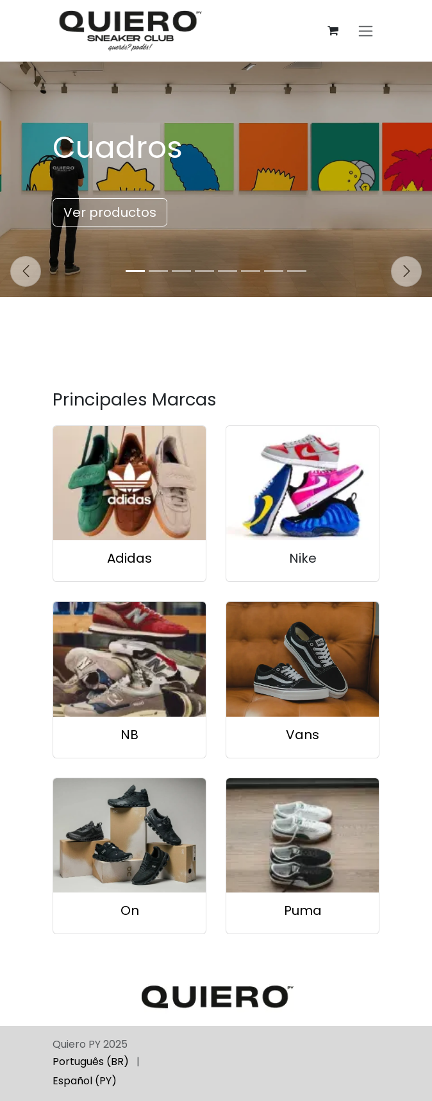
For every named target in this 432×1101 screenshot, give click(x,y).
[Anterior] (25, 271)
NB (129, 735)
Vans (302, 735)
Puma (303, 910)
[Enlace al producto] (129, 483)
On (129, 910)
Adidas (129, 558)
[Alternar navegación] (365, 31)
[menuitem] (91, 1061)
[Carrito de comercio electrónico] (333, 31)
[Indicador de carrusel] (135, 271)
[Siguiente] (406, 271)
